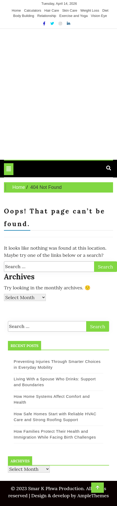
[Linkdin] (68, 23)
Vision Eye (99, 16)
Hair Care (51, 10)
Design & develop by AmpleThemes (69, 496)
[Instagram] (61, 23)
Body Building (23, 16)
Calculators (32, 10)
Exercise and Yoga (73, 16)
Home (16, 10)
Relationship (46, 16)
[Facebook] (44, 23)
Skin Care (69, 10)
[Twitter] (52, 23)
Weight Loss (89, 10)
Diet (105, 10)
